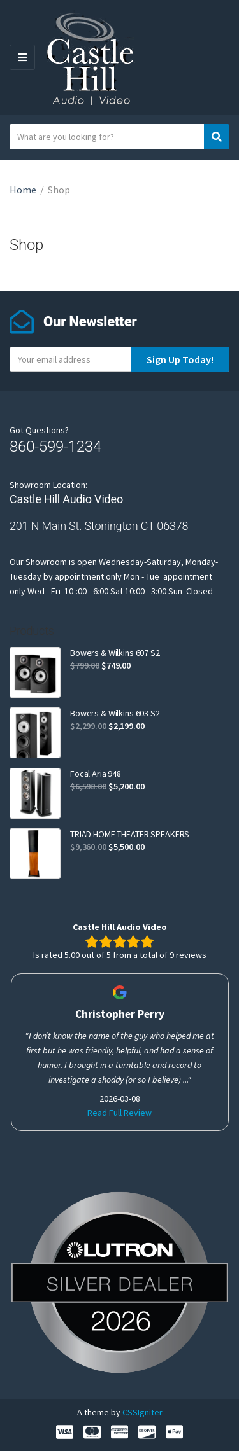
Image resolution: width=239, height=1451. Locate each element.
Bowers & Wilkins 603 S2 (115, 713)
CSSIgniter (142, 1412)
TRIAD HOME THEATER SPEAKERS (129, 834)
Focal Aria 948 (95, 773)
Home (23, 189)
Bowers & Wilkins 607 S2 (115, 652)
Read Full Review (119, 1112)
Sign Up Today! (180, 359)
